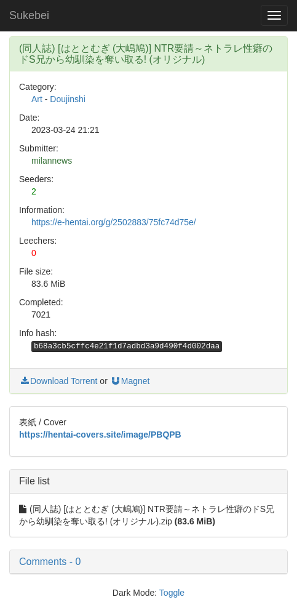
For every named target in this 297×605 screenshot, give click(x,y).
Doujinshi (67, 99)
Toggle (171, 593)
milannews (51, 161)
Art (36, 99)
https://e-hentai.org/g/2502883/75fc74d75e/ (113, 222)
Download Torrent (58, 381)
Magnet (130, 381)
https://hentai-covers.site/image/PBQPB (100, 434)
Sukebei (29, 15)
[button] (148, 561)
